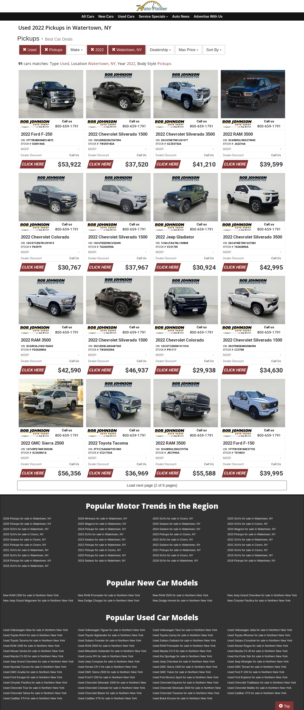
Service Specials (153, 16)
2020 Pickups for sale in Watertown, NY (102, 555)
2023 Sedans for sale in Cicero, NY (24, 539)
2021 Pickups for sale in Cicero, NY (99, 550)
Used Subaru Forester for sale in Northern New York (109, 640)
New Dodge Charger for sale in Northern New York (108, 600)
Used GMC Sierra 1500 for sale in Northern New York (185, 666)
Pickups (53, 50)
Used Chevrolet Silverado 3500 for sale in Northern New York (187, 688)
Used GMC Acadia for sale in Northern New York (32, 672)
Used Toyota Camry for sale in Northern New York (183, 635)
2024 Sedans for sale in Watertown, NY (176, 529)
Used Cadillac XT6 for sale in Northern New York (107, 698)
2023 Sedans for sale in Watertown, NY (102, 539)
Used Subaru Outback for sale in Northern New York (184, 640)
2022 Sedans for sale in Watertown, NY (176, 544)
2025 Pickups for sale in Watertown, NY (27, 523)
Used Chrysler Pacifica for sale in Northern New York (35, 682)
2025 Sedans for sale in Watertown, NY (176, 523)
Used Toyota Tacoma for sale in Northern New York (34, 640)
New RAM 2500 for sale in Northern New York (180, 595)
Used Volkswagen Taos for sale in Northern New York (185, 630)
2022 (97, 50)
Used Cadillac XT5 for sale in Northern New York (256, 693)
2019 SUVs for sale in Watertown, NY (250, 555)
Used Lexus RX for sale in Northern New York (105, 656)
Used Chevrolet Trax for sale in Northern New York (33, 687)
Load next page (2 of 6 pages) (152, 485)
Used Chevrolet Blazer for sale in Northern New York (110, 693)
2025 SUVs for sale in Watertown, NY (250, 518)
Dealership (160, 50)
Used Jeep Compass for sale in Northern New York (109, 661)
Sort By (213, 50)
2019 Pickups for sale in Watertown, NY (27, 560)
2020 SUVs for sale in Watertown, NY (26, 555)
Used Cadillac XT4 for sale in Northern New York (32, 698)
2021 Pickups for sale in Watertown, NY (177, 550)
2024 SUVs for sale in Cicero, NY (247, 523)
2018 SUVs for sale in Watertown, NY (175, 560)
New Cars (106, 16)
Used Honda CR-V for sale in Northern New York (107, 666)
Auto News (181, 16)
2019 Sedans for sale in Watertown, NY (102, 560)
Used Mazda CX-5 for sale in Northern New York (182, 651)
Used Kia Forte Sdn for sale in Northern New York (257, 656)
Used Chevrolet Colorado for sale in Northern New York (111, 687)
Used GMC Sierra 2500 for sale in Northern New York (110, 672)
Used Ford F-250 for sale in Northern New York (106, 677)
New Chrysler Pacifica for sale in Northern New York (259, 600)
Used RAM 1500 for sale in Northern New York (31, 645)
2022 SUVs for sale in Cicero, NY (173, 539)
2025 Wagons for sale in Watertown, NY (102, 523)
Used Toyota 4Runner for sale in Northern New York (258, 635)
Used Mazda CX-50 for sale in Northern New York (33, 656)
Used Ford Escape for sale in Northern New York (32, 677)
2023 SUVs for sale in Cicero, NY (23, 534)
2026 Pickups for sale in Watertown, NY (27, 518)
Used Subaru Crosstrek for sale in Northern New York (259, 640)
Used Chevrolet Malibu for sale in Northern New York (259, 687)
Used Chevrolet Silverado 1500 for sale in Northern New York (112, 683)
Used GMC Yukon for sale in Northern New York (182, 672)
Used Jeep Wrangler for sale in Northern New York (258, 661)
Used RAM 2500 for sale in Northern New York (106, 645)
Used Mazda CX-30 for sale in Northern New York (257, 651)
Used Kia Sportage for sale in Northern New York (182, 656)
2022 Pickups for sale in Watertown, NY (102, 544)
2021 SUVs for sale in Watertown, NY (26, 550)
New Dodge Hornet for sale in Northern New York (182, 600)
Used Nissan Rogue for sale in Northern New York (257, 645)
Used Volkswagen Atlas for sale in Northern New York (35, 630)
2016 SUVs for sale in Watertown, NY (26, 565)
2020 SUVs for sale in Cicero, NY (247, 550)
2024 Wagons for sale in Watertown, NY (251, 529)
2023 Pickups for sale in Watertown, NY (251, 534)
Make (77, 50)
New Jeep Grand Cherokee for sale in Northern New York (262, 595)
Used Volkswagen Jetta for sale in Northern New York (259, 630)
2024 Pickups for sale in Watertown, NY (102, 529)
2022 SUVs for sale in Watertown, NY (250, 539)
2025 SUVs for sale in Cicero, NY (173, 518)
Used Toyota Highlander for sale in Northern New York (110, 635)
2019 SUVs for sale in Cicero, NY (173, 555)
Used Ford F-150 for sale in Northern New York (255, 672)
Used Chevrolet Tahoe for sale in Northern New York (35, 693)
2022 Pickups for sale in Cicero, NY (24, 544)
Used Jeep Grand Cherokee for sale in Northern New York (38, 661)
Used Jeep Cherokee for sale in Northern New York (184, 661)
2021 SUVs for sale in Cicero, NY (247, 544)
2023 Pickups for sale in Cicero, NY (174, 534)
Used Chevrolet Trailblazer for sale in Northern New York (261, 682)
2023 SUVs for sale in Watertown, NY (100, 534)
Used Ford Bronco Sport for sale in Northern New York (186, 677)
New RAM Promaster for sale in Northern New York (109, 595)
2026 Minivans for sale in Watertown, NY (102, 518)
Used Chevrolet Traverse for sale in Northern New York (186, 693)
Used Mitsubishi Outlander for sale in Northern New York (112, 651)
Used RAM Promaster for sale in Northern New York (184, 645)
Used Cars (126, 16)
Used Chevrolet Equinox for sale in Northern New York (186, 682)
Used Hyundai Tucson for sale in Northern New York (34, 666)
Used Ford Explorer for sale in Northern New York (257, 677)
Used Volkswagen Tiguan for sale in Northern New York (111, 630)
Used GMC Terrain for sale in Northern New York (256, 666)
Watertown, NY (127, 50)
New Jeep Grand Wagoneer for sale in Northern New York (38, 600)
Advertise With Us (208, 16)
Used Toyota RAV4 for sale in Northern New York (32, 635)
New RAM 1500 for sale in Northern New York (31, 595)
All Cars (87, 16)
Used (29, 50)
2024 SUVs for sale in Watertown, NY (26, 529)
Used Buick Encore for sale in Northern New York (182, 698)
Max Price (188, 50)
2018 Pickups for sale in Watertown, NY (251, 560)
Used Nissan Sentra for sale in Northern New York (33, 651)
